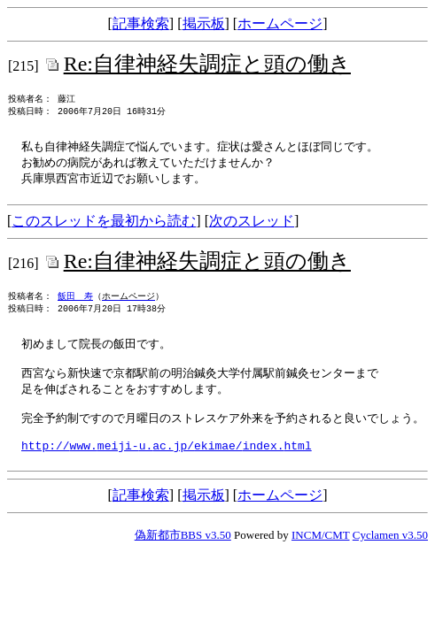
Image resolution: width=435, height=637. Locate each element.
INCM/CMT (320, 560)
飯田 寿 (75, 306)
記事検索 (141, 23)
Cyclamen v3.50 (390, 560)
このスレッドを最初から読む (104, 227)
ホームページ (279, 23)
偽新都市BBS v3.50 (183, 560)
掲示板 (204, 23)
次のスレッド (251, 227)
